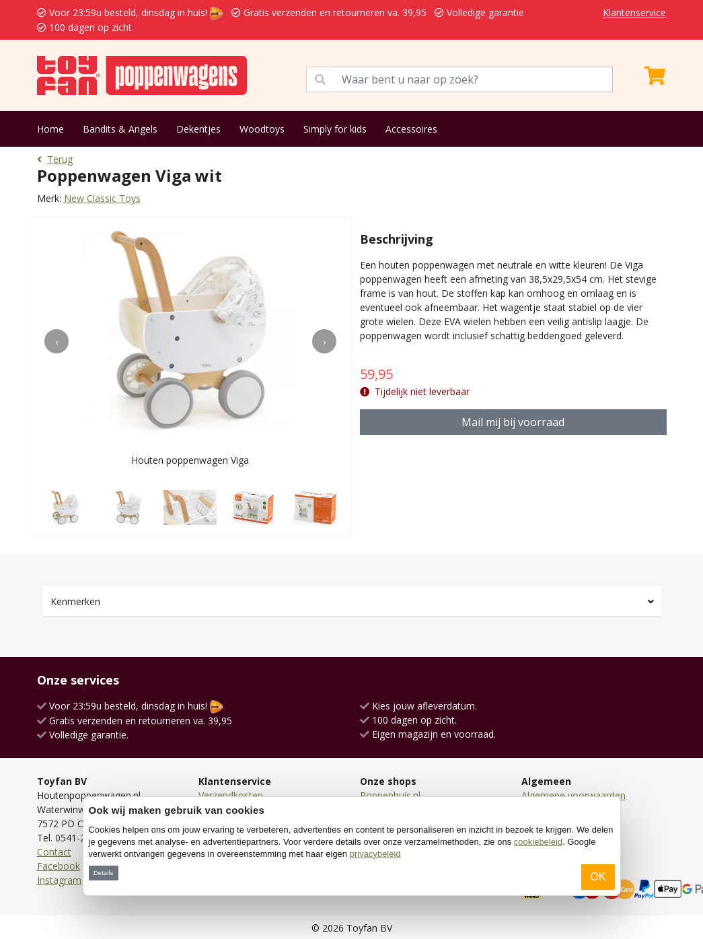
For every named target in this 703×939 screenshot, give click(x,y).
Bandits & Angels (120, 129)
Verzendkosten (230, 795)
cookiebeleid (538, 842)
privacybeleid (375, 854)
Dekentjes (198, 129)
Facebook (58, 866)
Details (103, 872)
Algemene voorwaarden (573, 795)
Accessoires (411, 129)
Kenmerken (75, 601)
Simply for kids (335, 129)
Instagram (59, 880)
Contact (54, 851)
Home (50, 129)
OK (597, 876)
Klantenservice (634, 12)
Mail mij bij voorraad (512, 422)
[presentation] (56, 341)
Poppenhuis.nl (390, 795)
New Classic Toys (102, 198)
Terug (55, 159)
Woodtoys (262, 129)
